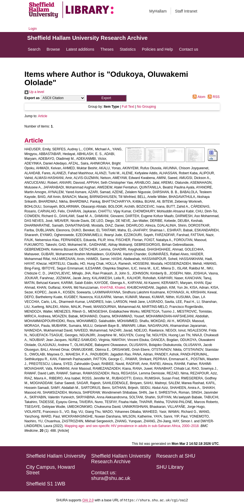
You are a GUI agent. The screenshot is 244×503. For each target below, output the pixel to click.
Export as (32, 98)
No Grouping (146, 107)
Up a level (34, 92)
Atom (198, 97)
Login (33, 29)
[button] (106, 98)
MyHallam (157, 11)
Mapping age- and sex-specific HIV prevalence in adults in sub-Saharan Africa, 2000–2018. (132, 426)
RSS (212, 97)
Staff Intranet (186, 11)
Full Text (128, 107)
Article (42, 116)
